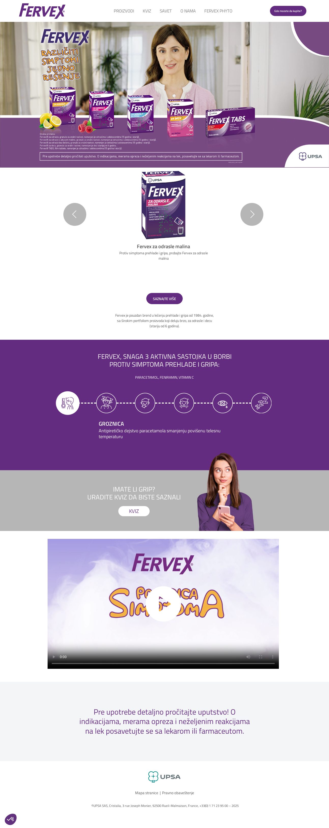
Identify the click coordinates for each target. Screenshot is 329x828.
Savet (166, 11)
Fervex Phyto (218, 11)
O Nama (188, 11)
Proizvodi (124, 11)
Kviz (147, 11)
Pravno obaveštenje (178, 792)
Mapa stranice (146, 792)
